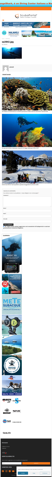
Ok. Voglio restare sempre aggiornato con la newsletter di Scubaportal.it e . (26, 227)
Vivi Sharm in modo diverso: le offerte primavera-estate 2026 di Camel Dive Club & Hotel (25, 111)
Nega (34, 473)
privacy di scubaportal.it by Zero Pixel (22, 465)
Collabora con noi (5, 446)
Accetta (23, 473)
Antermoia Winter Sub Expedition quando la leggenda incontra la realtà (20, 184)
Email (4, 213)
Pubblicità (4, 448)
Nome (5, 208)
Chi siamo (14, 475)
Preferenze (44, 473)
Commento (6, 195)
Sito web (5, 218)
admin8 (11, 67)
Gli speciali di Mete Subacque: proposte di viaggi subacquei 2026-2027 (20, 148)
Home (3, 38)
